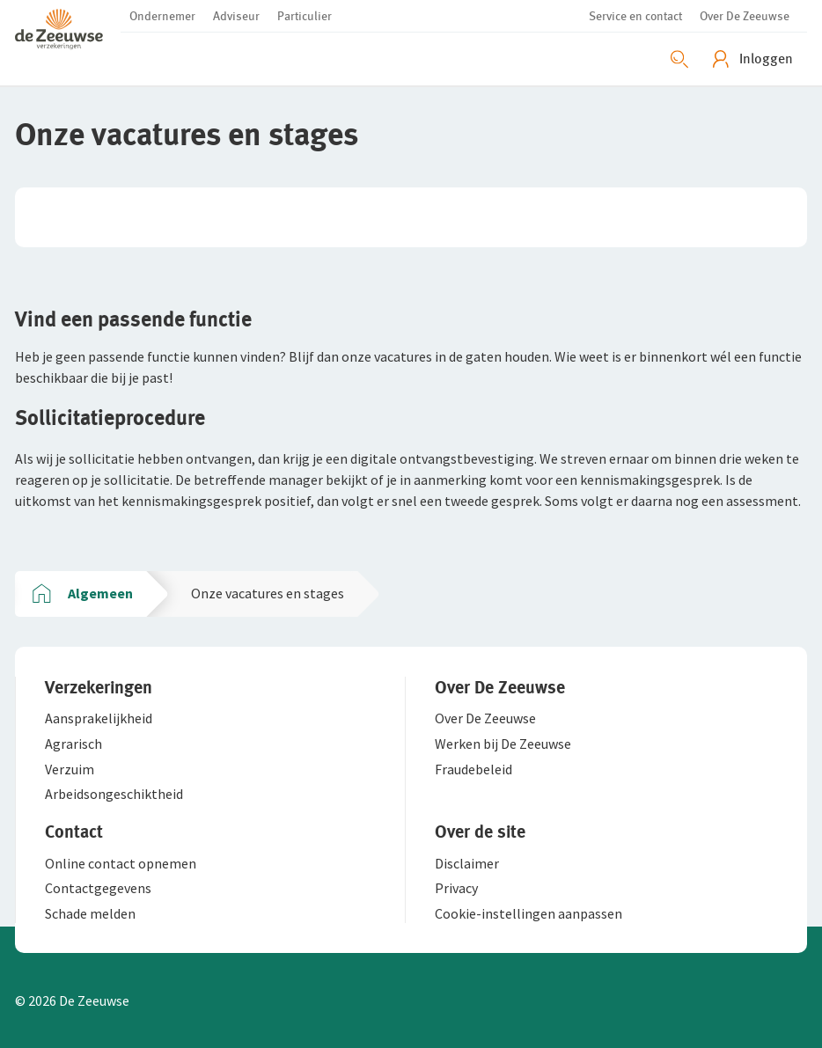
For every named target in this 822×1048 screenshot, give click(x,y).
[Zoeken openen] (679, 59)
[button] (68, 28)
